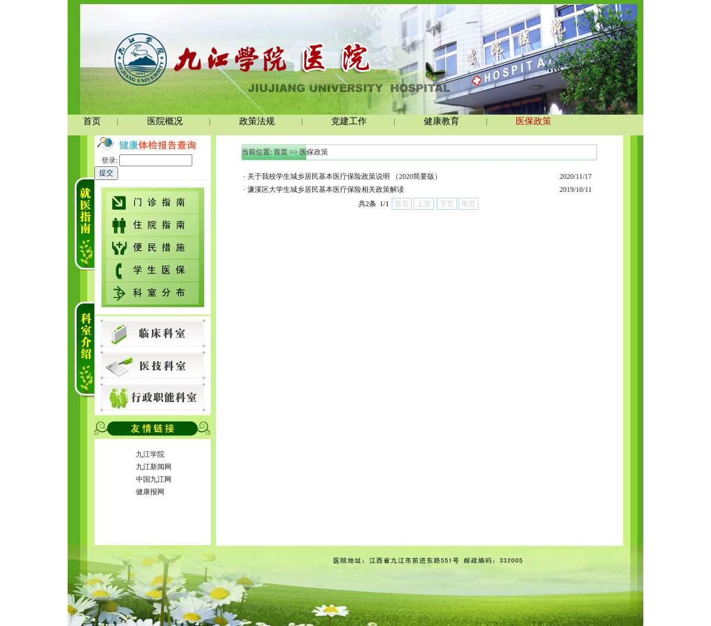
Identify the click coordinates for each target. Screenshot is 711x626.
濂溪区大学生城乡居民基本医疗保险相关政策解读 (325, 189)
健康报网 (150, 492)
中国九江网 (154, 479)
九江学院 (150, 454)
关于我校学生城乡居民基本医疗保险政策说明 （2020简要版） (344, 176)
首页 (281, 152)
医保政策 (314, 152)
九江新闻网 (154, 467)
